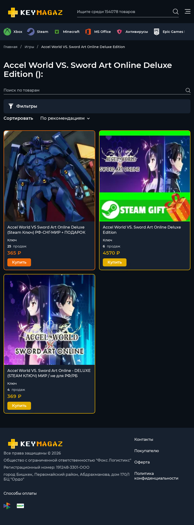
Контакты (143, 439)
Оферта (142, 462)
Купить (19, 262)
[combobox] (62, 118)
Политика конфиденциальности (156, 476)
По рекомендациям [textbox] (62, 118)
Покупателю (146, 451)
